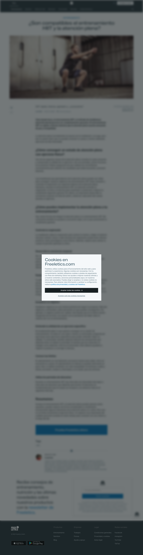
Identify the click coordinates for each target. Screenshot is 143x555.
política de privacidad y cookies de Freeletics (68, 284)
